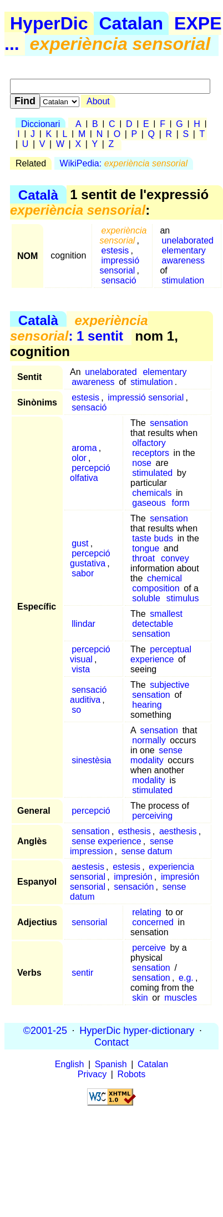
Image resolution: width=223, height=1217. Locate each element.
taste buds (152, 538)
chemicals (151, 493)
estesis (115, 250)
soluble (146, 598)
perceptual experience (160, 654)
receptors (150, 453)
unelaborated (188, 240)
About (98, 101)
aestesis (88, 866)
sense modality (156, 755)
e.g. (186, 977)
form (181, 503)
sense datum (147, 851)
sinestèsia (91, 760)
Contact (111, 1041)
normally (148, 740)
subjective (169, 684)
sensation (169, 423)
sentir (82, 972)
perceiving (152, 815)
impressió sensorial (119, 265)
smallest (166, 613)
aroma (84, 448)
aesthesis (178, 831)
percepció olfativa (90, 473)
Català (38, 194)
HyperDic (49, 23)
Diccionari (40, 124)
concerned (153, 922)
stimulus (182, 598)
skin (140, 997)
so (76, 709)
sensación (134, 886)
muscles (180, 997)
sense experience (106, 841)
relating (146, 912)
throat (143, 558)
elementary (184, 250)
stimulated (152, 473)
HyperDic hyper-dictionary (136, 1030)
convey (175, 558)
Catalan (131, 23)
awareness (183, 260)
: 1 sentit (79, 328)
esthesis (134, 831)
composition (155, 588)
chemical (164, 578)
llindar (83, 623)
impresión (133, 876)
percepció (91, 810)
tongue (145, 548)
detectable (152, 623)
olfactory (148, 443)
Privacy (92, 1074)
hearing (146, 704)
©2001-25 (45, 1030)
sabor (83, 573)
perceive (148, 947)
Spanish (111, 1064)
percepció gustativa (90, 558)
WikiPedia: (123, 163)
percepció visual (90, 654)
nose (141, 463)
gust (80, 543)
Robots (132, 1074)
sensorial (89, 922)
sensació (119, 280)
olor (79, 458)
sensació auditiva (88, 694)
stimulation (183, 280)
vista (81, 669)
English (69, 1064)
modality (148, 780)
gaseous (149, 503)
